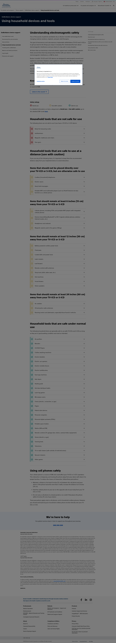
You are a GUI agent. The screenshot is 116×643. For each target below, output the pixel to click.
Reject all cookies (64, 81)
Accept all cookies (75, 81)
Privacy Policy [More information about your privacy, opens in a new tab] (50, 77)
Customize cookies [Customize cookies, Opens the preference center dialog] (41, 81)
